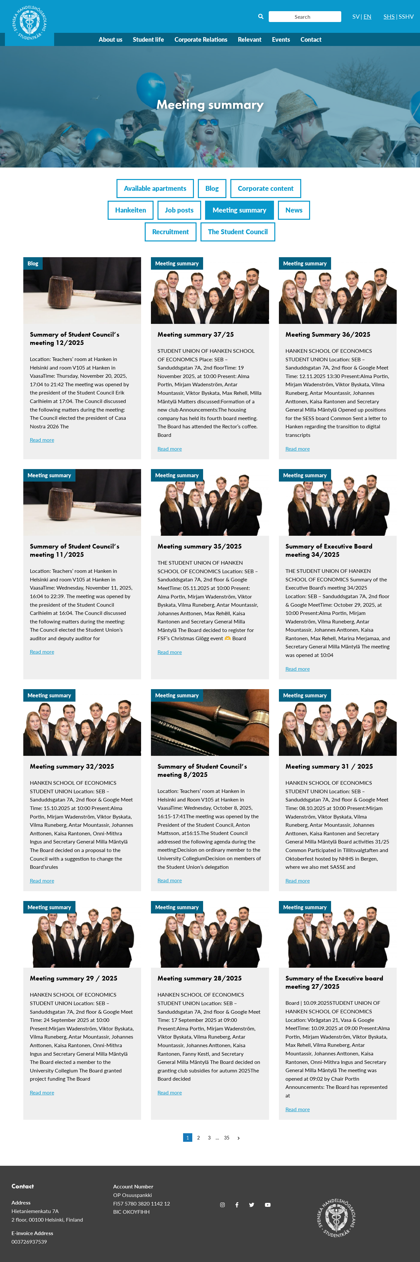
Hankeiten (130, 209)
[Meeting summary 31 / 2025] (338, 790)
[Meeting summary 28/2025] (210, 1002)
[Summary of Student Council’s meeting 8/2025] (210, 790)
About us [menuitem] (110, 39)
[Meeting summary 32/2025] (82, 790)
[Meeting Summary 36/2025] (338, 358)
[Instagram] (222, 1204)
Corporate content (266, 188)
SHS (389, 16)
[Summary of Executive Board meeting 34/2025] (338, 574)
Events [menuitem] (281, 39)
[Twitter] (252, 1204)
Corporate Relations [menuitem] (201, 39)
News (294, 209)
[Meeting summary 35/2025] (210, 566)
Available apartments (155, 188)
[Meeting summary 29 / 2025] (82, 1002)
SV (356, 16)
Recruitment (170, 231)
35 (226, 1137)
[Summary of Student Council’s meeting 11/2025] (82, 566)
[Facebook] (237, 1204)
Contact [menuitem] (311, 39)
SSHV (406, 16)
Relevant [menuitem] (250, 39)
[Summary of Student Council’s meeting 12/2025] (82, 354)
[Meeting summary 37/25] (210, 358)
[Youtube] (268, 1204)
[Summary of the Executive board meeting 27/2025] (338, 1010)
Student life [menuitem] (148, 39)
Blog (212, 188)
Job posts (179, 209)
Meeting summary (239, 209)
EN (367, 16)
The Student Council (238, 231)
